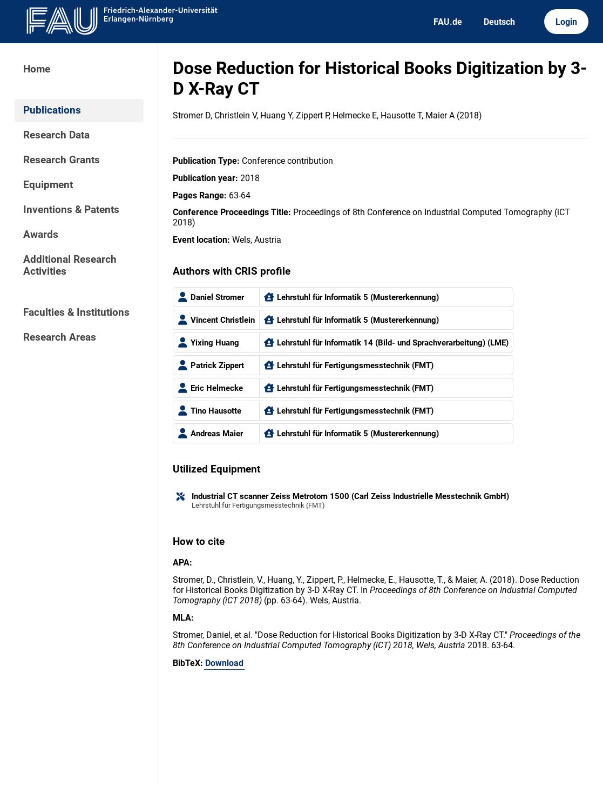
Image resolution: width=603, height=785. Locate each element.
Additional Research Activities (70, 265)
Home (36, 69)
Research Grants (61, 160)
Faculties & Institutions (76, 312)
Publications (52, 110)
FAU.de (447, 22)
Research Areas (59, 337)
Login (566, 22)
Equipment (48, 185)
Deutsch (499, 22)
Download (224, 663)
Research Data (56, 135)
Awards (40, 235)
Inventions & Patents (71, 210)
